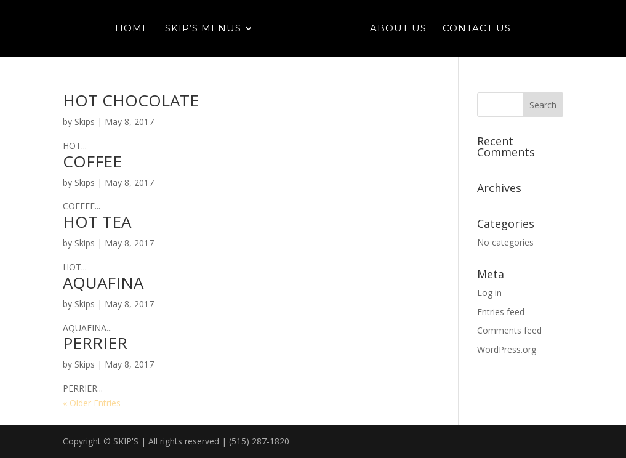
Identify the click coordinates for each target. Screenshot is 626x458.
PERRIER (95, 343)
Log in (489, 293)
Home (132, 29)
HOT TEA (97, 222)
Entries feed (500, 312)
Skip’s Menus (203, 29)
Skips (84, 121)
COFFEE (92, 161)
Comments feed (509, 330)
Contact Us (477, 29)
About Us (398, 29)
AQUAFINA (103, 282)
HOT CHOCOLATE (131, 100)
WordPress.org (506, 349)
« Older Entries (92, 403)
